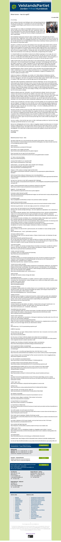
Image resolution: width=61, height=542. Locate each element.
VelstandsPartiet (18, 501)
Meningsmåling (18, 510)
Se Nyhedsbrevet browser (46, 1)
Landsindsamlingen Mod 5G (37, 504)
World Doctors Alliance (36, 503)
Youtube (17, 516)
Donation (17, 505)
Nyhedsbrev (17, 503)
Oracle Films (33, 512)
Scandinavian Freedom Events (37, 498)
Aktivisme (17, 508)
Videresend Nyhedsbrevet (15, 1)
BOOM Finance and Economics (38, 500)
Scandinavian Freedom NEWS (37, 497)
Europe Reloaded (35, 515)
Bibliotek (17, 497)
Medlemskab (18, 504)
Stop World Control (35, 507)
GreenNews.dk (34, 508)
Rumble (17, 515)
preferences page (47, 528)
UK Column (33, 511)
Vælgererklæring (18, 500)
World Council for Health (36, 516)
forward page (37, 527)
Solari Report (34, 514)
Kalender (17, 507)
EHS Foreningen (34, 505)
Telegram (17, 514)
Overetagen (33, 518)
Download (17, 511)
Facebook (17, 518)
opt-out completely (28, 529)
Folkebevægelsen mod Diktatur (38, 510)
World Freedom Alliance (36, 501)
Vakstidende (17, 498)
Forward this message (30, 533)
